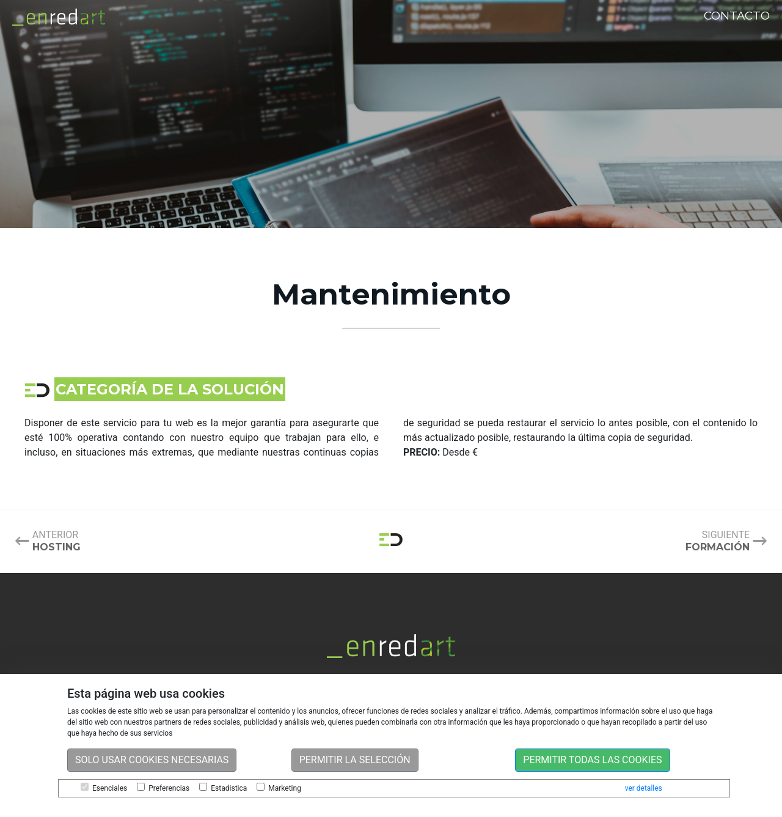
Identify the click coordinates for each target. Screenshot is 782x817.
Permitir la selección (355, 760)
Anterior (56, 541)
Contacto (737, 16)
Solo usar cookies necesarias (151, 760)
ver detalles (643, 788)
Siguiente (717, 541)
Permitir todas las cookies (592, 760)
